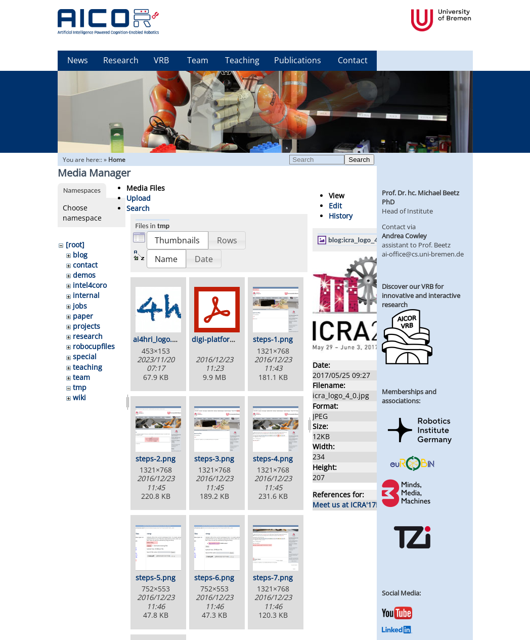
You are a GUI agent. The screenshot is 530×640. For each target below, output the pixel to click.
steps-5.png (155, 577)
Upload (138, 198)
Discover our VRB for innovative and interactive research (421, 295)
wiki (79, 397)
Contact (353, 60)
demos (84, 275)
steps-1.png (273, 339)
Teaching (242, 60)
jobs (80, 306)
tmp (79, 387)
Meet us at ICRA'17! (345, 504)
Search (359, 159)
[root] (75, 244)
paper (83, 316)
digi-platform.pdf (221, 339)
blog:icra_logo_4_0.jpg (362, 239)
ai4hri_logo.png (159, 339)
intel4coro (90, 285)
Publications (297, 60)
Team (197, 60)
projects (86, 326)
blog (80, 255)
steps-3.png (214, 458)
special (85, 356)
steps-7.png (273, 577)
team (81, 377)
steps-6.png (214, 577)
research (88, 336)
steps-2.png (155, 458)
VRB (161, 60)
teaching (87, 367)
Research (121, 60)
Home (116, 159)
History (340, 216)
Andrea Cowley (404, 235)
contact (85, 265)
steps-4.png (273, 458)
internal (86, 295)
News (77, 60)
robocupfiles (94, 346)
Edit (335, 205)
